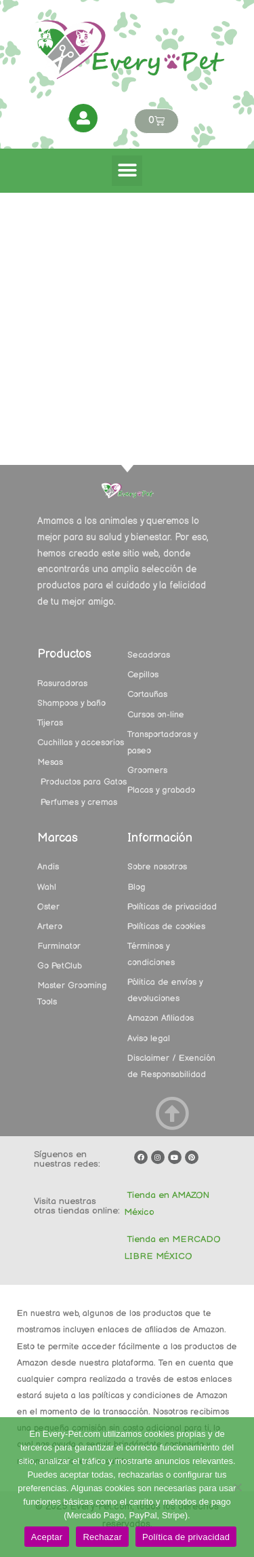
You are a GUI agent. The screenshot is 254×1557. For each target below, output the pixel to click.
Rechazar (102, 1537)
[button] (127, 170)
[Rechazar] (237, 1487)
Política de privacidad (186, 1537)
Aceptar (47, 1537)
